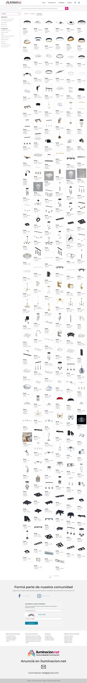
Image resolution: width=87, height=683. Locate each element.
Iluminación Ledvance (11, 638)
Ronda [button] (10, 13)
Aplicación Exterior (68, 636)
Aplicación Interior (68, 637)
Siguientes (56, 575)
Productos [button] (52, 2)
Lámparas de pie (49, 637)
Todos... (8, 641)
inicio (43, 2)
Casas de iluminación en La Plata (33, 640)
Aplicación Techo (68, 642)
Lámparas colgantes (49, 638)
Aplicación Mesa (68, 638)
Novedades (39, 13)
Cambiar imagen (41, 614)
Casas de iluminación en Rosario (33, 641)
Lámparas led (48, 636)
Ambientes (32, 13)
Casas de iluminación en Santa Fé (33, 638)
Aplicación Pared (68, 640)
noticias (69, 2)
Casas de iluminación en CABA (33, 636)
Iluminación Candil (10, 640)
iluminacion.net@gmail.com (43, 673)
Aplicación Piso (68, 641)
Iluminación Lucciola (11, 637)
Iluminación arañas (49, 640)
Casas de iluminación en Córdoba (33, 637)
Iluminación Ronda (10, 636)
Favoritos (26, 13)
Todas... (27, 642)
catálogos (61, 2)
